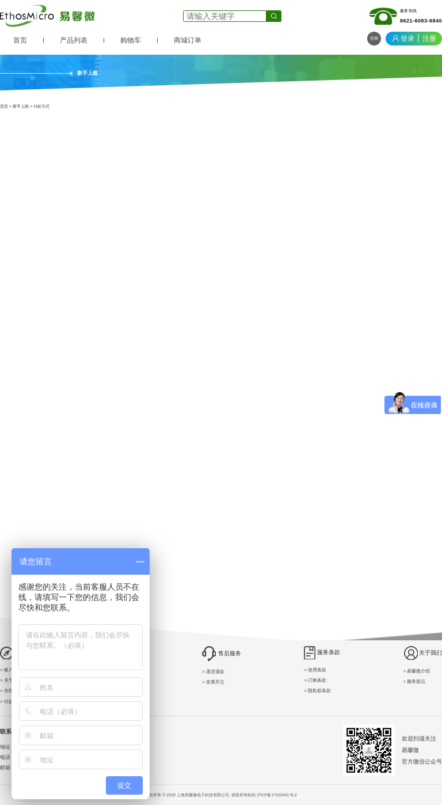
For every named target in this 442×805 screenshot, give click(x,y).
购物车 (130, 40)
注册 (429, 39)
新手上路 (21, 106)
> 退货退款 (213, 671)
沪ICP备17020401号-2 (277, 795)
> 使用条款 (315, 670)
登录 (407, 39)
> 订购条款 (315, 680)
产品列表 (73, 40)
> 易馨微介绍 (416, 671)
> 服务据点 (414, 681)
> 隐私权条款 (317, 690)
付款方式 (41, 106)
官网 (374, 38)
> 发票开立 (213, 682)
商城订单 (187, 40)
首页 (20, 40)
